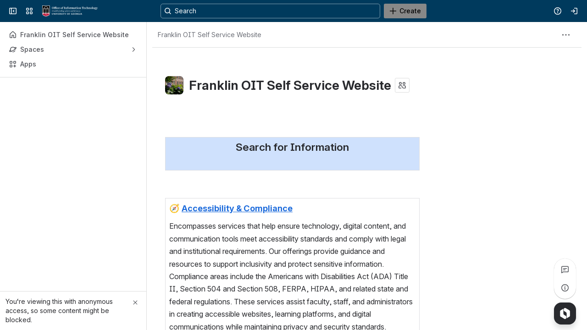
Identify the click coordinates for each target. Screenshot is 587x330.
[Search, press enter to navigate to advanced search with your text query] (292, 11)
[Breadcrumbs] (209, 34)
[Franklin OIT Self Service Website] (70, 11)
